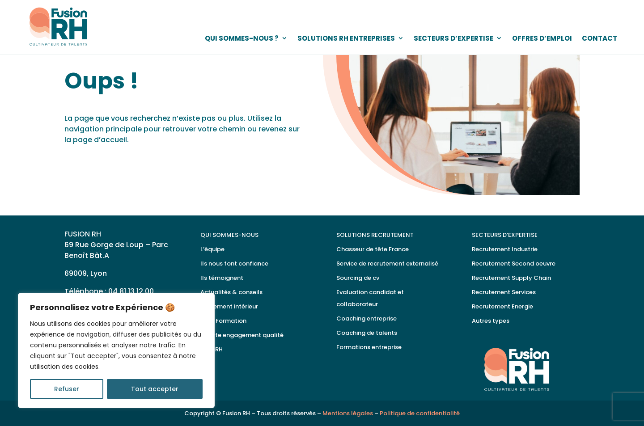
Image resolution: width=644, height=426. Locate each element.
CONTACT (599, 38)
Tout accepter (154, 388)
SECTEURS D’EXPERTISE (453, 38)
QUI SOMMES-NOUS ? (242, 38)
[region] (116, 350)
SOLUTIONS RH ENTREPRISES (346, 38)
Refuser (66, 388)
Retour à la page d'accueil (136, 157)
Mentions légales (347, 413)
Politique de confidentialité (420, 413)
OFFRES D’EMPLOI (542, 38)
